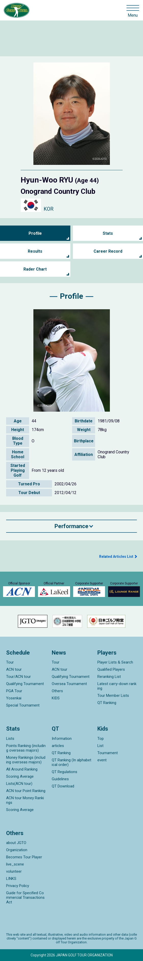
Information (62, 738)
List (100, 745)
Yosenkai (13, 698)
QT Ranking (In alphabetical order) (71, 762)
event (102, 760)
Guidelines (60, 779)
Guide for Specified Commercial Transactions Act (25, 897)
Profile (35, 233)
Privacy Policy (17, 885)
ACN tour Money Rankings (25, 800)
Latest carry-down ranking (116, 686)
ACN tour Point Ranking (25, 790)
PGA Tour (14, 691)
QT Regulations (64, 772)
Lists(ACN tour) (19, 783)
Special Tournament (23, 705)
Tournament (107, 753)
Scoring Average (20, 776)
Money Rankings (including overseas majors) (25, 759)
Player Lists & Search (115, 662)
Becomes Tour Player (24, 857)
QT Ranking (106, 702)
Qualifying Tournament (25, 683)
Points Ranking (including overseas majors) (26, 748)
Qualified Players (111, 669)
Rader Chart (35, 269)
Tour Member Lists (113, 695)
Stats (108, 233)
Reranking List (109, 676)
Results (35, 251)
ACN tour (14, 669)
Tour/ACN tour (18, 676)
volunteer (14, 871)
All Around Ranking (21, 769)
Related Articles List (116, 556)
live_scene (15, 864)
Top (100, 738)
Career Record (108, 251)
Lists (10, 738)
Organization (16, 850)
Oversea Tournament (69, 683)
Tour (10, 662)
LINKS (11, 878)
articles (58, 745)
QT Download (63, 786)
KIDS (56, 698)
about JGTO (16, 842)
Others (57, 691)
